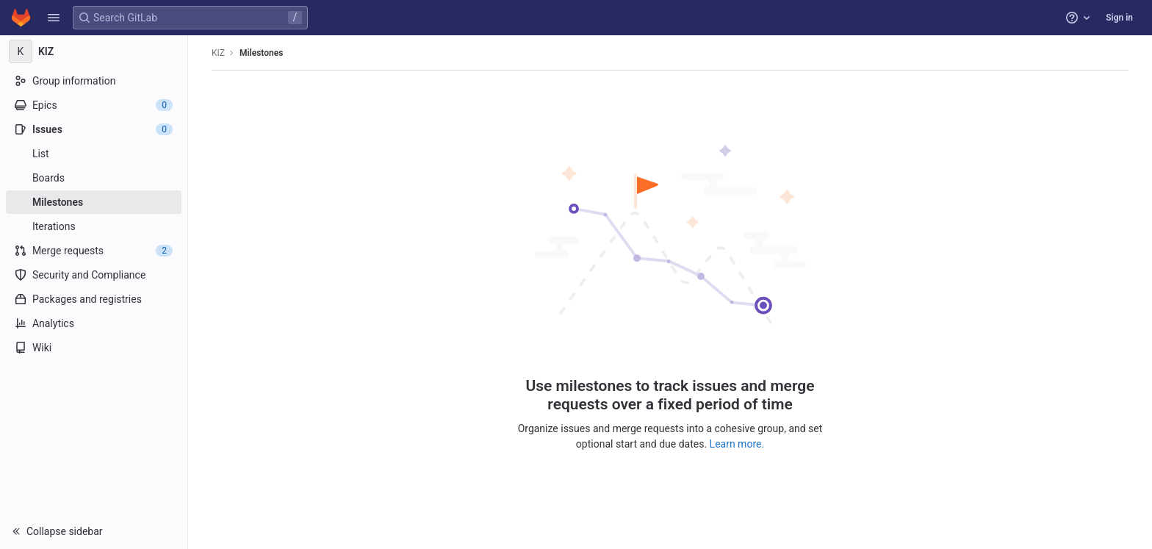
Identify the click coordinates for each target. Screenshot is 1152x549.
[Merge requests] (93, 250)
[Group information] (93, 81)
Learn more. (737, 444)
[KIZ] (94, 51)
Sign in (1119, 17)
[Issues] (93, 129)
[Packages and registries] (93, 299)
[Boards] (93, 178)
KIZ (218, 53)
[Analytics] (93, 323)
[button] (53, 17)
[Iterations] (93, 226)
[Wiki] (93, 347)
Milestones (261, 53)
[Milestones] (93, 202)
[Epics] (93, 105)
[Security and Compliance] (93, 275)
